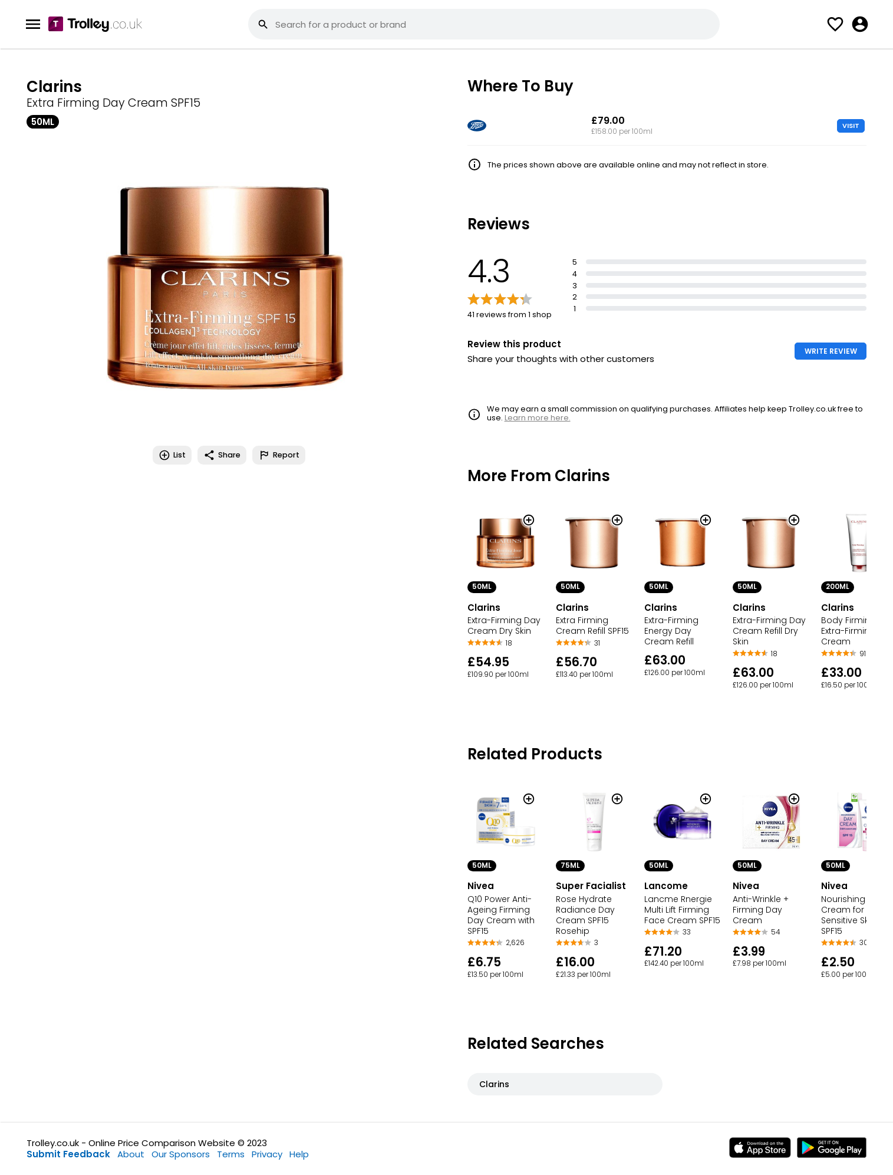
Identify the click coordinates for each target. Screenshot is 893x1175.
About (130, 1154)
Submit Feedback (68, 1154)
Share (221, 455)
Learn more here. (538, 417)
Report (278, 455)
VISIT (850, 125)
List (172, 455)
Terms (231, 1154)
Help (299, 1154)
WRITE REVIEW (831, 351)
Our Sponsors (180, 1154)
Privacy (267, 1154)
